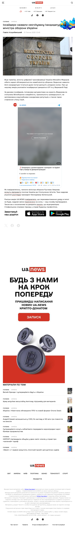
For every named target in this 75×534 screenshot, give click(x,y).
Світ (9, 473)
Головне (6, 21)
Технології (55, 473)
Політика (34, 473)
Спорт (65, 473)
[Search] (72, 3)
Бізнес (44, 473)
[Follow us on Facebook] (37, 15)
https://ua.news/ (30, 489)
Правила (25, 524)
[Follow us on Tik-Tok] (32, 15)
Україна (14, 21)
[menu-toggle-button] (3, 3)
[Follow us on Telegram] (43, 15)
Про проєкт (14, 524)
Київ (25, 473)
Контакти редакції (58, 524)
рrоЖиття (37, 479)
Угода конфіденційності (40, 524)
